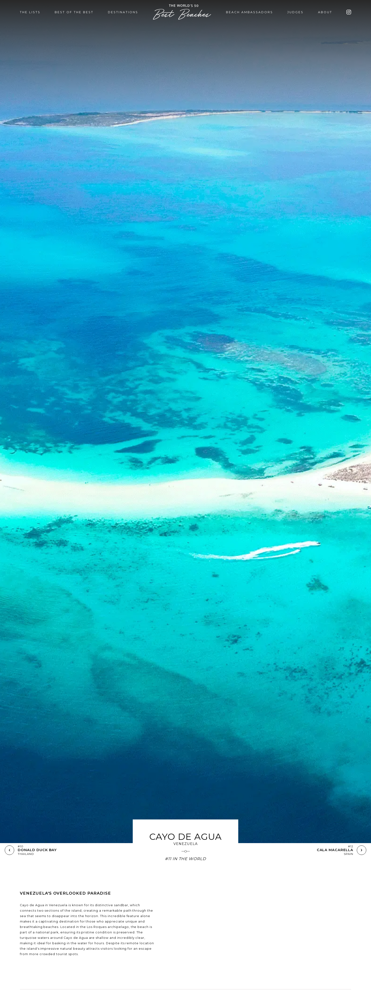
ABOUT (325, 12)
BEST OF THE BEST (74, 12)
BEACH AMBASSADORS (249, 12)
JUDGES (295, 12)
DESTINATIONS (123, 12)
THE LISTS (30, 12)
